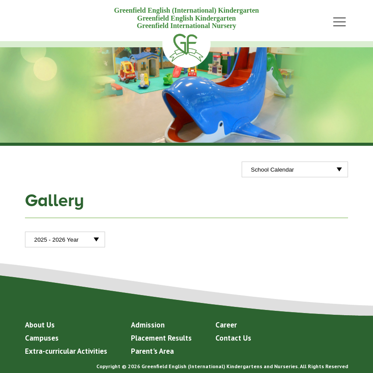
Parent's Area (152, 351)
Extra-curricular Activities (66, 351)
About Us (40, 325)
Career (226, 325)
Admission (148, 325)
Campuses (42, 338)
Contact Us (233, 338)
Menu (339, 21)
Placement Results (161, 338)
